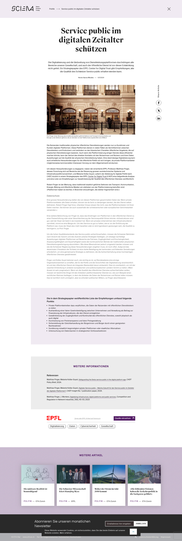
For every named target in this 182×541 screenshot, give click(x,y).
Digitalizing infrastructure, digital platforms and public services (93, 397)
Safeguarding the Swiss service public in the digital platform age (102, 380)
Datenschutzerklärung (148, 537)
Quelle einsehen (123, 418)
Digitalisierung (57, 426)
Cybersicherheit (88, 426)
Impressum (166, 537)
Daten (72, 426)
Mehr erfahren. (66, 533)
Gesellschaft (107, 426)
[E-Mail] (119, 523)
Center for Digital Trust (97, 173)
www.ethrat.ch (29, 537)
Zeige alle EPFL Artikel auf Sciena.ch (87, 418)
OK (133, 532)
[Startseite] (28, 9)
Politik (52, 9)
